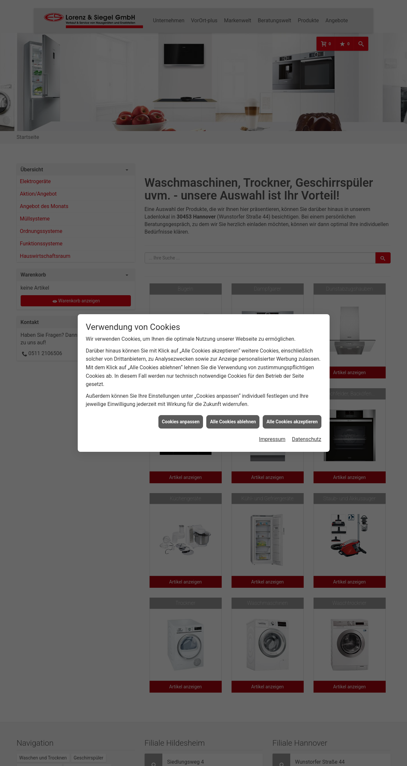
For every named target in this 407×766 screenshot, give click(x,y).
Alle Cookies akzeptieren (291, 414)
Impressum (272, 432)
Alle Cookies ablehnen (233, 414)
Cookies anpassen (181, 414)
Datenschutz (306, 432)
